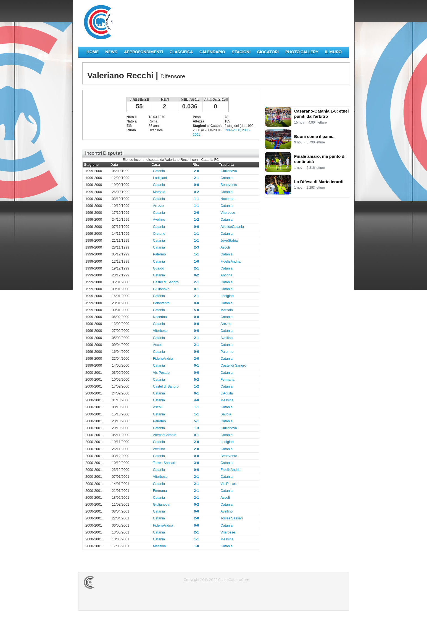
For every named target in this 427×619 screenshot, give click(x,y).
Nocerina (227, 199)
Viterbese (227, 213)
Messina (226, 400)
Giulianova (228, 171)
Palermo (159, 254)
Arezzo (158, 206)
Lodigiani (160, 178)
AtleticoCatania (232, 227)
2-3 (196, 247)
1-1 (196, 199)
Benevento (228, 185)
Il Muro (333, 52)
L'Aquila (226, 393)
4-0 (196, 400)
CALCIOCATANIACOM (109, 582)
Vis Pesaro (161, 373)
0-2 (196, 192)
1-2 (196, 220)
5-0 (196, 310)
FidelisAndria (230, 261)
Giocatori (268, 52)
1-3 (196, 428)
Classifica (181, 52)
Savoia (225, 414)
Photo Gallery (301, 52)
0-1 (196, 289)
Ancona (226, 275)
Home (92, 52)
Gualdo (158, 268)
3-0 (196, 463)
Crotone (159, 234)
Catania (159, 171)
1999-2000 (232, 130)
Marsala (159, 192)
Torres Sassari (164, 463)
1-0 (196, 261)
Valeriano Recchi (103, 113)
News (111, 52)
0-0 (196, 185)
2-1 (196, 178)
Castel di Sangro (166, 282)
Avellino (159, 220)
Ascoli (225, 247)
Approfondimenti (143, 52)
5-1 (196, 421)
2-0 (196, 171)
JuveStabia (229, 240)
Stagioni (241, 52)
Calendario (212, 52)
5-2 (196, 379)
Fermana (227, 379)
